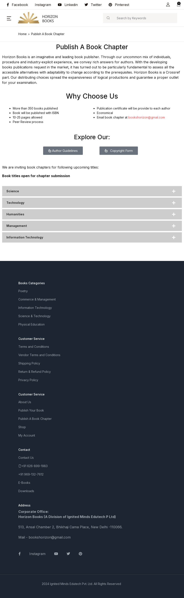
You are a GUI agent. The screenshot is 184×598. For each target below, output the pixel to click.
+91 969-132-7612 (31, 474)
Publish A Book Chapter (35, 418)
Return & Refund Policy (34, 371)
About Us (24, 402)
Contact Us (26, 457)
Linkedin (68, 5)
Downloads (26, 491)
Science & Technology (34, 316)
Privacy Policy (28, 380)
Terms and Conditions (33, 346)
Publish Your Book (31, 410)
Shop (22, 427)
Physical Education (31, 324)
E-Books (24, 482)
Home (22, 34)
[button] (168, 4)
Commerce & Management (37, 299)
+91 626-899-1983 (34, 466)
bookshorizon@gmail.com (146, 117)
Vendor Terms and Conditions (39, 355)
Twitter (93, 5)
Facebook (17, 5)
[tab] (92, 191)
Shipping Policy (29, 363)
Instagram (43, 5)
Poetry (23, 291)
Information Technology (35, 307)
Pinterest (119, 5)
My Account (26, 435)
